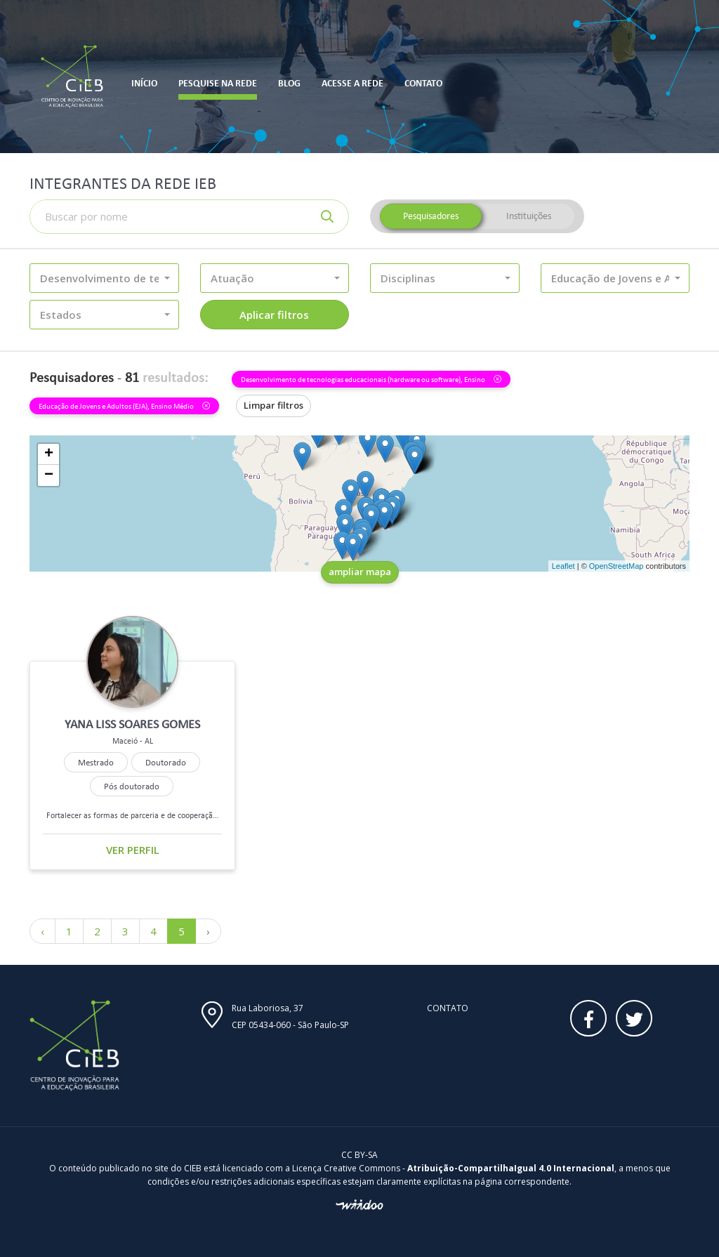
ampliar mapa (360, 571)
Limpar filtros (273, 405)
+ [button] (48, 454)
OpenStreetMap (616, 566)
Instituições (528, 216)
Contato (447, 1008)
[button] (104, 278)
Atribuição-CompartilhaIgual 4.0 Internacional (510, 1168)
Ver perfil (132, 850)
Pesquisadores (431, 216)
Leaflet (563, 566)
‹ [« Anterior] (42, 931)
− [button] (48, 475)
